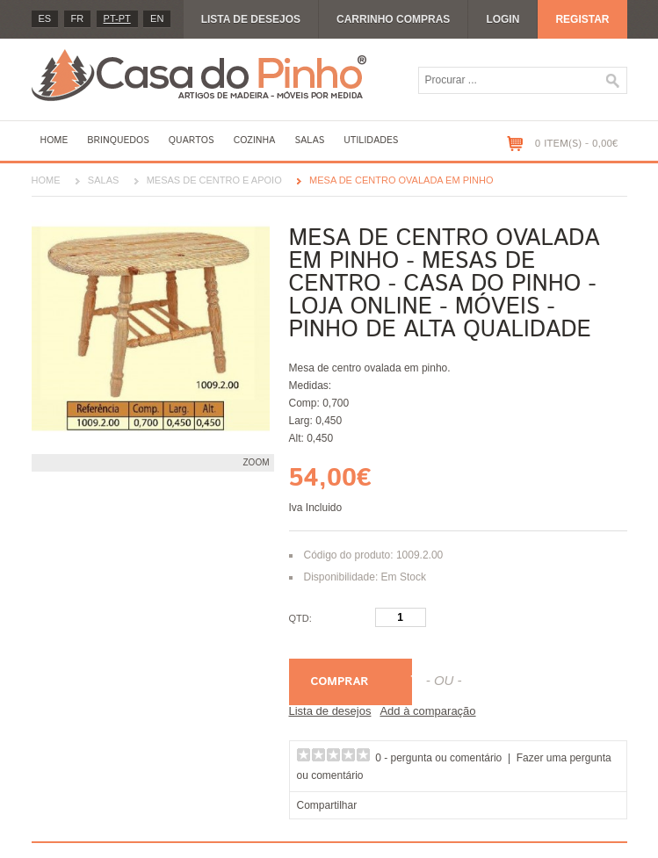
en (156, 18)
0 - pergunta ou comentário (438, 758)
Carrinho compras (393, 19)
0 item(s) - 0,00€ (576, 143)
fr (77, 18)
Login (502, 19)
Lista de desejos (250, 19)
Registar (582, 19)
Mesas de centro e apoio (214, 180)
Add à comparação (427, 710)
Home (54, 140)
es (45, 18)
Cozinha (255, 140)
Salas (309, 140)
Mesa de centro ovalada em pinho (401, 180)
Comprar (340, 682)
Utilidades (370, 140)
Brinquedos (117, 140)
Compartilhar (327, 805)
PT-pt (117, 18)
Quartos (191, 140)
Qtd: (300, 618)
